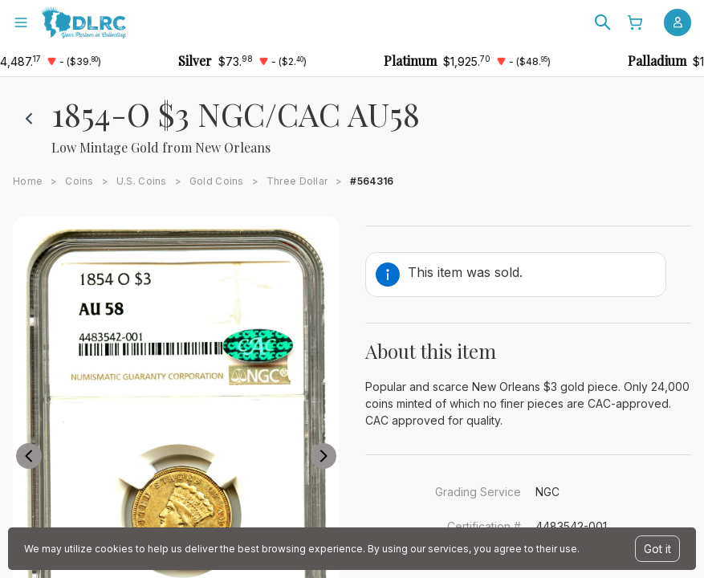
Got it (657, 549)
